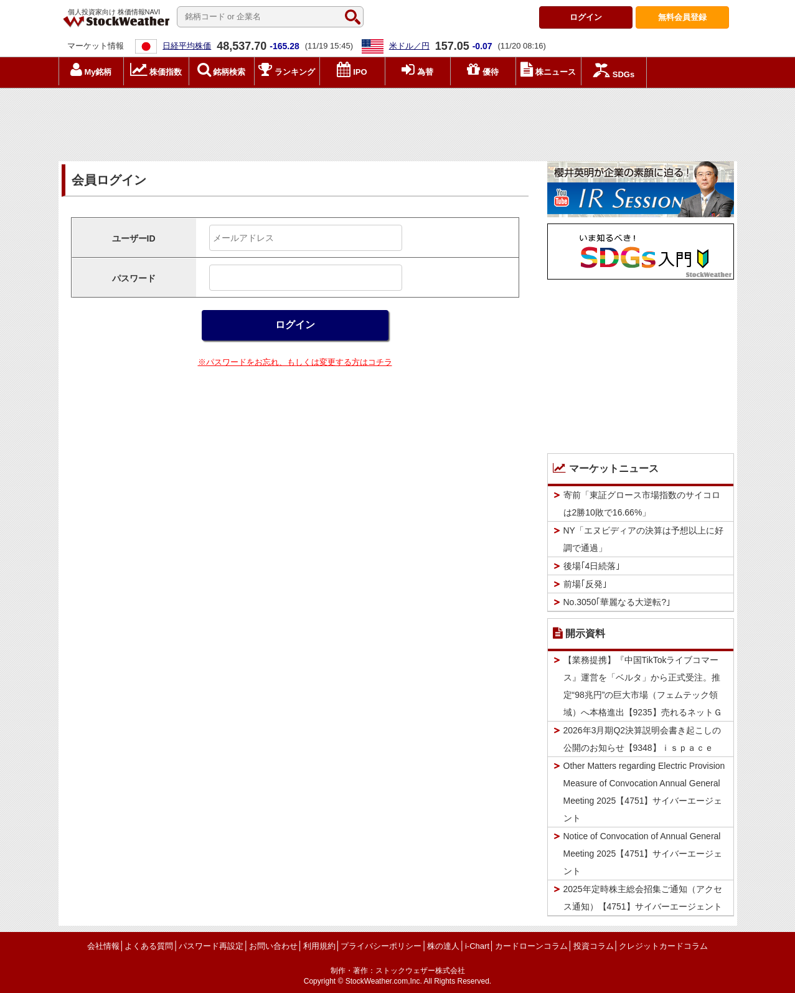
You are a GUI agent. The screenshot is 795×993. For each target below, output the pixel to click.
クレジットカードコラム (663, 946)
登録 (682, 17)
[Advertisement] (397, 121)
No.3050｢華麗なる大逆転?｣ (617, 602)
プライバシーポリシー (381, 946)
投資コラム (593, 946)
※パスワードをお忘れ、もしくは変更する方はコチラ (295, 362)
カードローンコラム (531, 946)
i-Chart (477, 946)
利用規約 (319, 946)
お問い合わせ (273, 946)
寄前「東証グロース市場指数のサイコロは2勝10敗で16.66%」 (641, 503)
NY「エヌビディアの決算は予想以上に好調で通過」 (643, 539)
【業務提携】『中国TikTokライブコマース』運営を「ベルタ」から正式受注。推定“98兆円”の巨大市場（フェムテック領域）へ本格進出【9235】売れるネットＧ (642, 686)
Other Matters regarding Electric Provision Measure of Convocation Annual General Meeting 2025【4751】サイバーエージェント (644, 792)
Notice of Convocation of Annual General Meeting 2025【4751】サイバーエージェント (643, 853)
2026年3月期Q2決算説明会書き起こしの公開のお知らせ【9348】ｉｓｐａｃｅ (642, 739)
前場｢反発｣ (585, 584)
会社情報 (103, 946)
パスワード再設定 (211, 946)
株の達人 (443, 946)
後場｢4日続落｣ (592, 566)
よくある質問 (149, 946)
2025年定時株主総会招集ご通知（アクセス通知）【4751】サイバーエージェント (642, 897)
